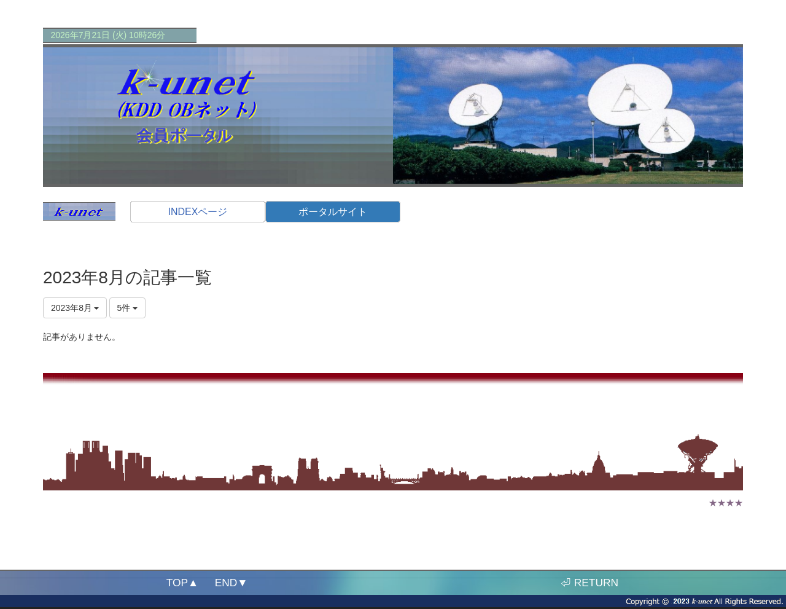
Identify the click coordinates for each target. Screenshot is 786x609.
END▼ (231, 582)
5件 (127, 308)
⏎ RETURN (589, 582)
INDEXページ (198, 211)
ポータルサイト (332, 211)
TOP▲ (182, 582)
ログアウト (718, 418)
